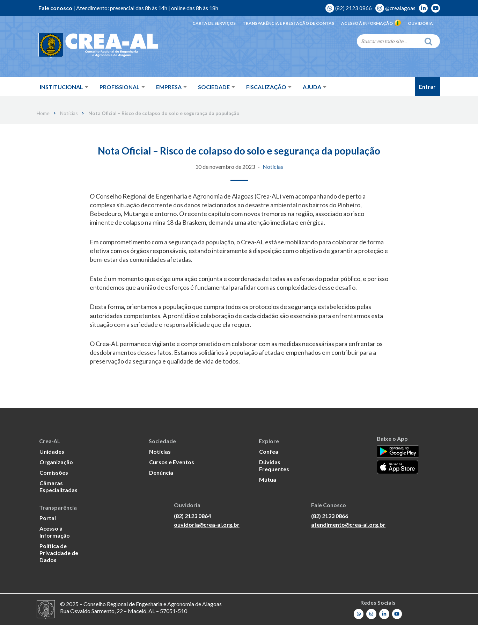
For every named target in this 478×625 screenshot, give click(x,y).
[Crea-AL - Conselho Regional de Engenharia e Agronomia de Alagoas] (88, 45)
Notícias (69, 113)
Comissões (53, 472)
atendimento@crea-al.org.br (348, 524)
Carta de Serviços (214, 23)
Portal (47, 517)
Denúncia (161, 472)
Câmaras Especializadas (58, 486)
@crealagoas (395, 8)
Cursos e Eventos (171, 461)
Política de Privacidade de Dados (58, 552)
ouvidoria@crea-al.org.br (207, 524)
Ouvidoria (420, 23)
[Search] (388, 41)
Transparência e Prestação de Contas (288, 23)
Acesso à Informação (371, 23)
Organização (56, 461)
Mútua (267, 479)
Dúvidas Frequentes (274, 465)
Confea (268, 451)
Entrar (427, 86)
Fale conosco (55, 8)
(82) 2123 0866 (348, 8)
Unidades (51, 451)
